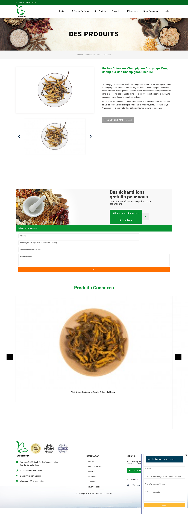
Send (94, 269)
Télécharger (132, 11)
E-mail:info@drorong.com (27, 2)
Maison (62, 11)
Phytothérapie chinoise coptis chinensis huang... (94, 392)
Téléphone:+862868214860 (31, 471)
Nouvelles (116, 11)
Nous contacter (150, 11)
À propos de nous (80, 11)
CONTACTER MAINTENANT (119, 120)
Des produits (100, 11)
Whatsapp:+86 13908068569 (32, 481)
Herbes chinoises (104, 55)
